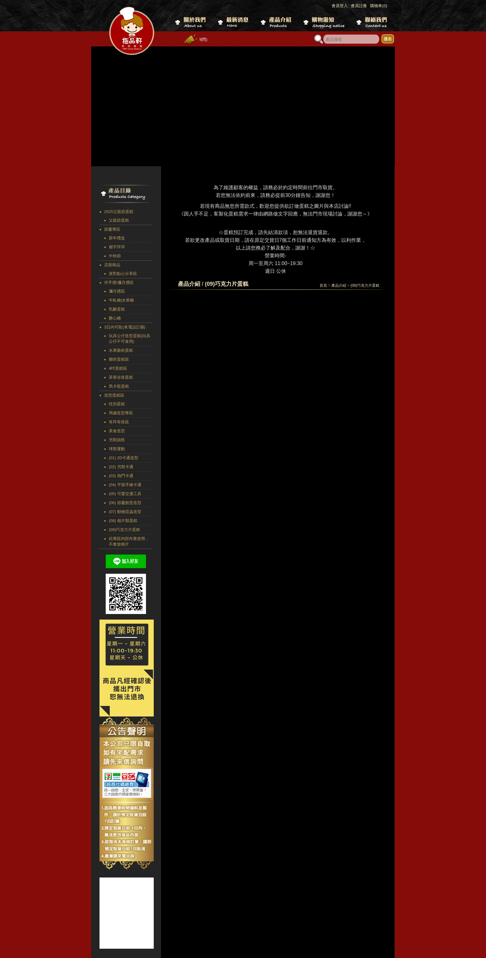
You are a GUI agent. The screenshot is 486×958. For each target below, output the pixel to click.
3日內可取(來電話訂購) (124, 327)
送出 (388, 39)
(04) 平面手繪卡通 (125, 484)
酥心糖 (115, 318)
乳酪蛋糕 (117, 309)
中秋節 (115, 256)
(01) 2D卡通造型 (123, 457)
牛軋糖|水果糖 (121, 300)
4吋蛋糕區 (118, 368)
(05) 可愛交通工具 (125, 493)
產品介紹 (338, 285)
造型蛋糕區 (114, 395)
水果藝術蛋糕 (121, 350)
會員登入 (340, 5)
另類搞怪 (117, 440)
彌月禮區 (117, 291)
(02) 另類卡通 (121, 466)
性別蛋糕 (117, 404)
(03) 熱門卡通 (121, 475)
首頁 (323, 285)
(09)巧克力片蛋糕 (124, 529)
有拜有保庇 (119, 422)
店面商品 (112, 265)
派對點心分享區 (123, 273)
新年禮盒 (117, 238)
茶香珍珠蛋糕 (121, 377)
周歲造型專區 (121, 413)
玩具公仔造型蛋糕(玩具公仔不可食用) (129, 338)
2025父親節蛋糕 (118, 211)
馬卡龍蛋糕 (119, 386)
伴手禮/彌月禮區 (119, 282)
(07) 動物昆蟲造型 (125, 511)
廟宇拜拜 (117, 247)
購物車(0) (378, 5)
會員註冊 (359, 5)
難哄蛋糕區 (119, 359)
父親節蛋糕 (119, 220)
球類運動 (117, 448)
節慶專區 (112, 229)
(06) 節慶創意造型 (125, 502)
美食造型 (117, 431)
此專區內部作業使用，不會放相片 (129, 541)
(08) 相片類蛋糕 (123, 520)
